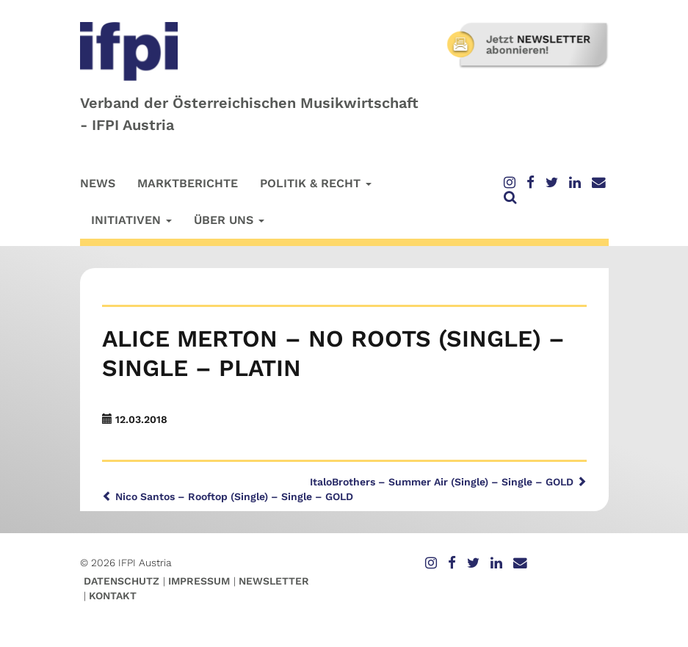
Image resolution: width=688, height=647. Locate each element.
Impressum (199, 581)
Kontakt (113, 595)
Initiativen (131, 220)
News (97, 183)
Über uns (229, 220)
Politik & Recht (316, 183)
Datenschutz (121, 581)
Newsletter (274, 581)
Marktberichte (187, 183)
